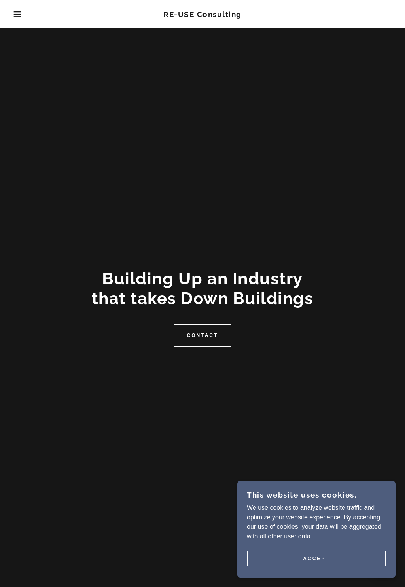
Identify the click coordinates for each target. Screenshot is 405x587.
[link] (202, 14)
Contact (202, 335)
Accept (316, 558)
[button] (20, 14)
